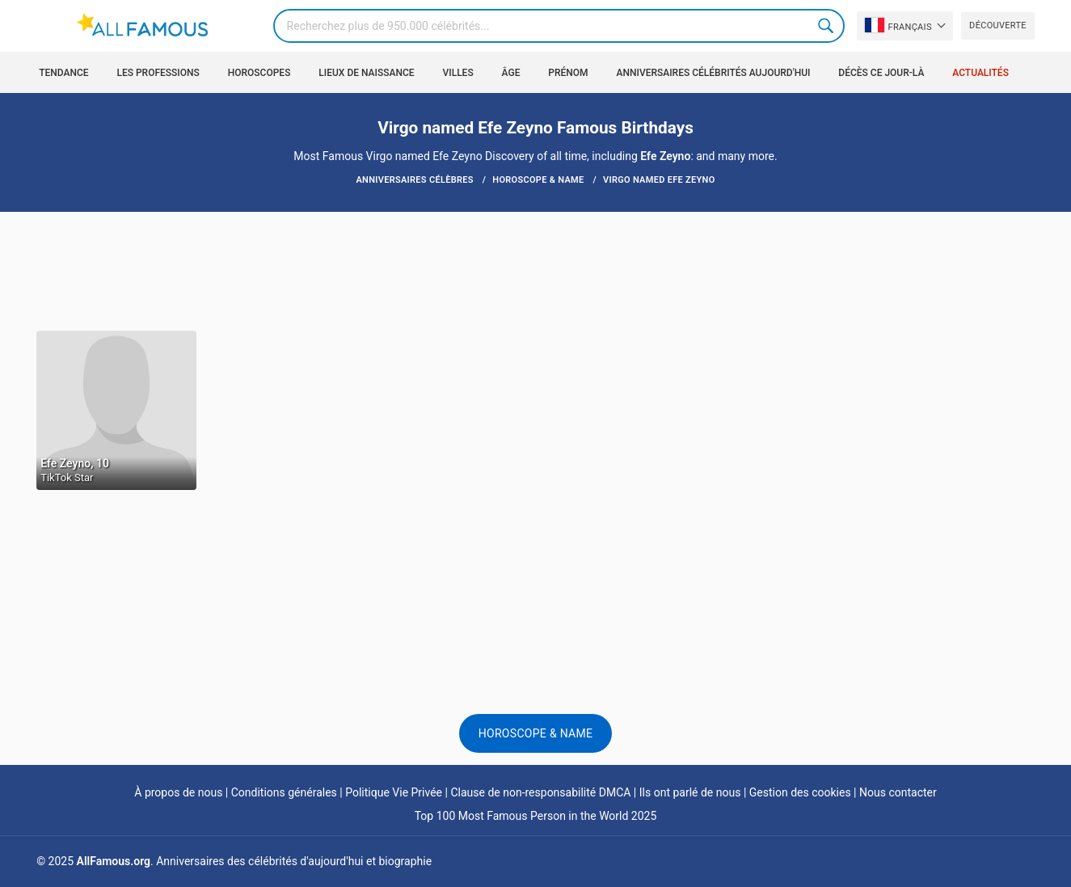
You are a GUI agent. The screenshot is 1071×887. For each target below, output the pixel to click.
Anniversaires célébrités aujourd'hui (714, 72)
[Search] (559, 26)
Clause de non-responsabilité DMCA (540, 792)
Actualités (980, 72)
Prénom (568, 72)
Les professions (157, 72)
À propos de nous (178, 792)
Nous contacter (898, 792)
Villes (458, 72)
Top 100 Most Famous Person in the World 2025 (536, 815)
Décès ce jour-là (881, 72)
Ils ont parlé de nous (690, 792)
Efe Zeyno (665, 156)
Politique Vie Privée (393, 792)
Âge (511, 72)
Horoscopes (259, 72)
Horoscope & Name (536, 733)
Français (898, 25)
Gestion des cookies (800, 792)
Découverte (998, 25)
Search (828, 26)
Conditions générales (284, 792)
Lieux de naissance (366, 72)
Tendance (63, 72)
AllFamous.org (113, 861)
